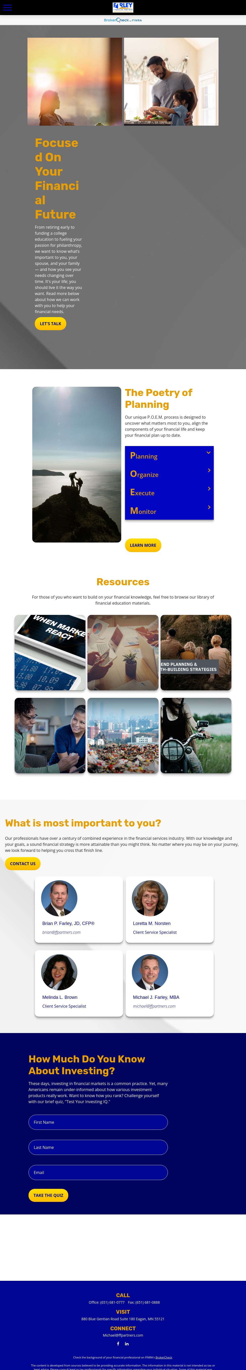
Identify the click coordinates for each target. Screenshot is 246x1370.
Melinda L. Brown (59, 997)
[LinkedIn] (127, 1343)
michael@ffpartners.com (154, 1006)
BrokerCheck (164, 1357)
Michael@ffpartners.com (123, 1335)
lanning (144, 455)
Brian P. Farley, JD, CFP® (68, 923)
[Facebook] (118, 1343)
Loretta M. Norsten (152, 923)
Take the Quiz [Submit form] (48, 1195)
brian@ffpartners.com (61, 932)
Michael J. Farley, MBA (156, 997)
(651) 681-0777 (112, 1302)
